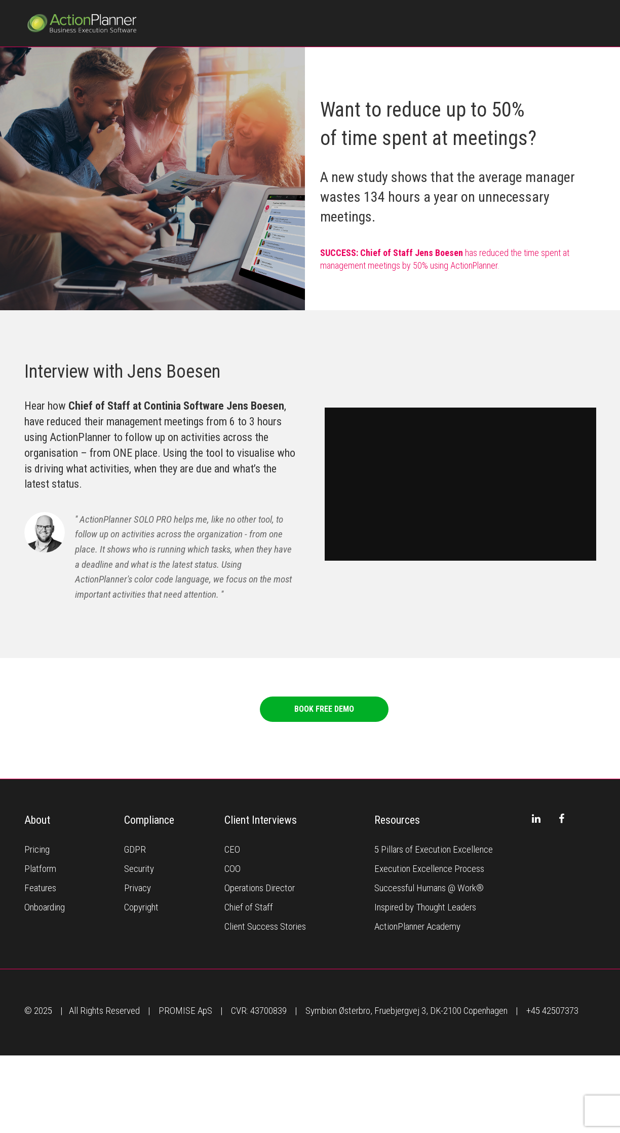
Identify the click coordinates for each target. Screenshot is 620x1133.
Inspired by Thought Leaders (425, 907)
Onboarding (44, 907)
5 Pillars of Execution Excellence (433, 849)
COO (232, 868)
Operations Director (259, 888)
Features (40, 888)
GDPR (135, 849)
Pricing (37, 849)
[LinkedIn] (536, 818)
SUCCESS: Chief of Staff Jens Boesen (391, 252)
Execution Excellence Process (429, 868)
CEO (232, 849)
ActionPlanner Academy (417, 926)
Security (139, 868)
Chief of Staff (248, 907)
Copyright (141, 907)
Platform (40, 868)
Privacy (137, 888)
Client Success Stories (265, 926)
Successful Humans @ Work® (429, 888)
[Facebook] (561, 818)
